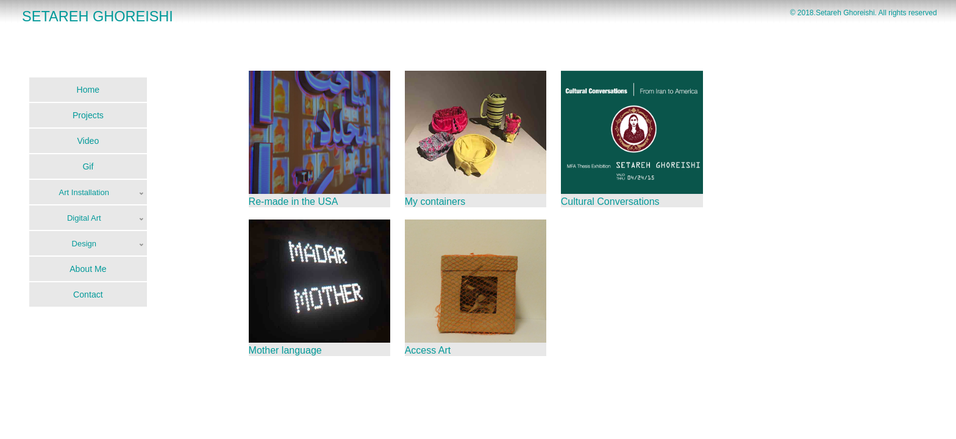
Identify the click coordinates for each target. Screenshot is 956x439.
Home (88, 90)
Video (88, 141)
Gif (87, 166)
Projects (88, 115)
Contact (88, 294)
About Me (88, 269)
